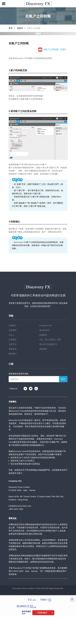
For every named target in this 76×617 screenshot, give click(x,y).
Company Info (45, 325)
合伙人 (12, 335)
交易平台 (12, 344)
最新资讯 (12, 349)
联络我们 (12, 354)
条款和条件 (44, 330)
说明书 (20, 28)
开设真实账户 (42, 613)
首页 (11, 28)
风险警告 (43, 349)
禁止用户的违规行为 (48, 344)
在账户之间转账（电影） (52, 49)
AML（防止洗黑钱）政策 (50, 339)
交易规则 (12, 330)
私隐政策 (43, 335)
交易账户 (12, 325)
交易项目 (12, 339)
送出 (63, 379)
